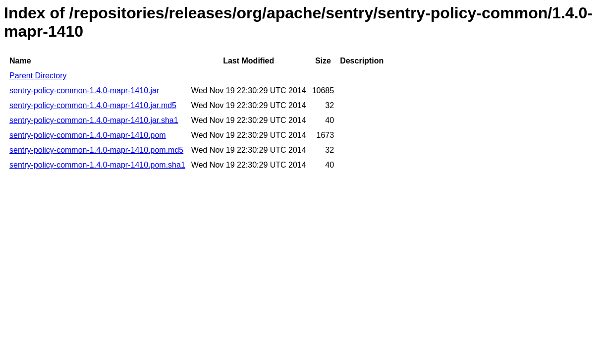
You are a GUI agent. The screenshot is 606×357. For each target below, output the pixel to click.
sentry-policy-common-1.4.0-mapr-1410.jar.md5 (92, 105)
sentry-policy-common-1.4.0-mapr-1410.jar (84, 90)
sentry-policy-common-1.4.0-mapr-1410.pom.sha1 (97, 165)
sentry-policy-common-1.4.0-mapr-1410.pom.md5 (96, 150)
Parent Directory (38, 75)
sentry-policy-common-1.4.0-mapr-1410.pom (87, 135)
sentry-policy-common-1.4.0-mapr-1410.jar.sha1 (93, 120)
